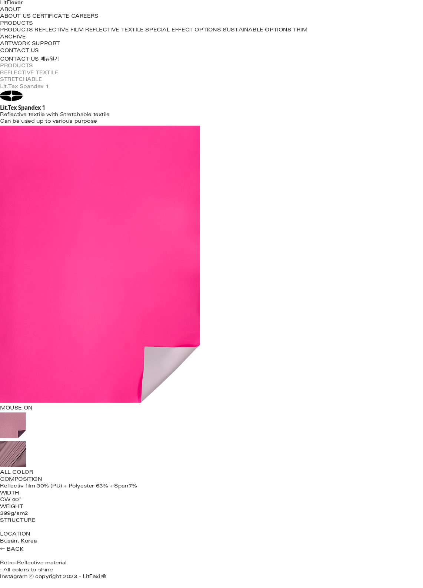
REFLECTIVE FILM (58, 30)
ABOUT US (15, 16)
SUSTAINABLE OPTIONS (257, 30)
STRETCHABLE (21, 80)
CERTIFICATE (50, 16)
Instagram (13, 577)
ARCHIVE (13, 37)
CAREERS (85, 16)
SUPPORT (46, 44)
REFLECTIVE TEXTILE (114, 30)
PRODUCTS (16, 23)
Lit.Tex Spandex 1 (24, 87)
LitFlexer (11, 3)
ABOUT (10, 10)
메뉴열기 (50, 59)
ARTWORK (15, 44)
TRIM (300, 30)
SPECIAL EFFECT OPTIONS (183, 30)
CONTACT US (19, 51)
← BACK (12, 549)
